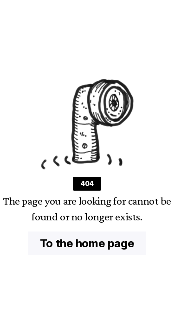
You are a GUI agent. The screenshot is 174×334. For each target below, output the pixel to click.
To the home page (87, 243)
